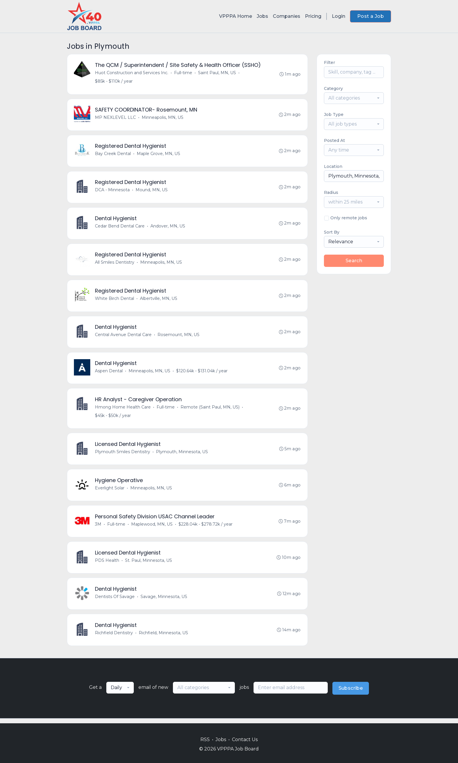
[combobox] (354, 98)
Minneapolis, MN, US (163, 118)
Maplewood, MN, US (152, 528)
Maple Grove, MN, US (159, 154)
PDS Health (107, 564)
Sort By (331, 232)
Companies (286, 16)
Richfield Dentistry (114, 637)
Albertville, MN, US (159, 300)
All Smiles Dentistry (115, 264)
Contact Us (245, 739)
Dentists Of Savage (115, 601)
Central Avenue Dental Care (123, 337)
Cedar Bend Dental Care (120, 227)
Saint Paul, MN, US (217, 73)
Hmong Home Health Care (123, 410)
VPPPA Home (235, 16)
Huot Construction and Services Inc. (132, 73)
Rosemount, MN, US (179, 337)
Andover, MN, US (168, 227)
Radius (331, 192)
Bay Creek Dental (113, 154)
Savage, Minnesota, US (164, 601)
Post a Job (370, 16)
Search (354, 260)
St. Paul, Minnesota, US (148, 564)
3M (98, 528)
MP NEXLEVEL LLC (115, 118)
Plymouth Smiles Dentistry (122, 455)
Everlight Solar (110, 491)
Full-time (183, 73)
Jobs (262, 16)
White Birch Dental (114, 300)
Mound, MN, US (152, 191)
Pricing (313, 16)
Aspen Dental (109, 373)
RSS (205, 739)
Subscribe (351, 693)
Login (338, 16)
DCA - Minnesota (112, 191)
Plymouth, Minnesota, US (182, 455)
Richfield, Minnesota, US (163, 637)
